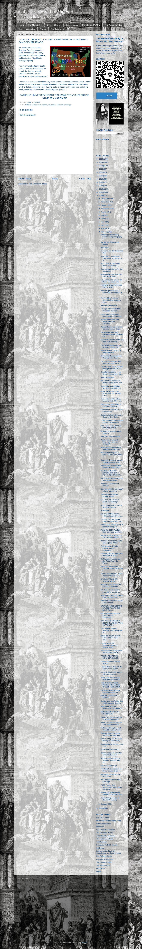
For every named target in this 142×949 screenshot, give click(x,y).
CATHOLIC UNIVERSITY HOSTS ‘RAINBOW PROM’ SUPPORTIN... (112, 623)
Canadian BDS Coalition (105, 830)
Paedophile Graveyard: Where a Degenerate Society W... (109, 442)
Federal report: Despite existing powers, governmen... (109, 548)
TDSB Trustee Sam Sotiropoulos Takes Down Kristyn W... (111, 787)
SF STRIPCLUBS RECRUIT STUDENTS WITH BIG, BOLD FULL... (111, 608)
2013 (101, 808)
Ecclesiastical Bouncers (110, 749)
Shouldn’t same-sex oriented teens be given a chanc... (111, 328)
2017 (101, 186)
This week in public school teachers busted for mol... (111, 400)
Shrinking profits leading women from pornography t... (111, 237)
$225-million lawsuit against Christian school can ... (111, 357)
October (104, 205)
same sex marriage (64, 105)
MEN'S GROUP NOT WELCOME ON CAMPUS (111, 707)
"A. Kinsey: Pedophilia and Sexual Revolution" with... (111, 729)
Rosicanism (105, 248)
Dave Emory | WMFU (91, 25)
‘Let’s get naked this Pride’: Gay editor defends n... (111, 310)
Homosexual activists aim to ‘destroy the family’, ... (111, 275)
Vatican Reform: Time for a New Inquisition (111, 351)
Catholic (28, 105)
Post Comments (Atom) (38, 184)
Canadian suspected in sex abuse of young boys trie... (111, 373)
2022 (101, 169)
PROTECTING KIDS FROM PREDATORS (111, 286)
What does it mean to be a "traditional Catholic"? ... (111, 405)
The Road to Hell (58, 29)
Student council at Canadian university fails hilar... (111, 754)
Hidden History (71, 25)
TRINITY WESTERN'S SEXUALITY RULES (109, 657)
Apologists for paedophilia (110, 436)
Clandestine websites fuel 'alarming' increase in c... (111, 387)
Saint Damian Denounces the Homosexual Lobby (112, 479)
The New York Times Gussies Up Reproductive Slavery (112, 368)
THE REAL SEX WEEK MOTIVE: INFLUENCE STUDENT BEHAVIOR (110, 685)
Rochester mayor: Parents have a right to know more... (110, 638)
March (103, 228)
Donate (109, 96)
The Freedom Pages (104, 862)
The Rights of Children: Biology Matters (109, 495)
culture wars (36, 105)
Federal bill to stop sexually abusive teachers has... (111, 466)
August (104, 212)
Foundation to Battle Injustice (107, 845)
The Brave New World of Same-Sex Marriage (110, 501)
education (52, 105)
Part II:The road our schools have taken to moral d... (111, 718)
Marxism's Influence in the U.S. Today (110, 775)
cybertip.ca (100, 868)
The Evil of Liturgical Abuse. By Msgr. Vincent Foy (111, 346)
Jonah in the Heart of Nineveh (44, 11)
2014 (101, 196)
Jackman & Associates (104, 859)
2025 (101, 159)
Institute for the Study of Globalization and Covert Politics (108, 852)
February (104, 232)
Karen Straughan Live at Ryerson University (110, 799)
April (103, 225)
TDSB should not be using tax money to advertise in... (112, 421)
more (62, 90)
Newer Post (24, 178)
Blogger (85, 943)
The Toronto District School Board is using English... (111, 770)
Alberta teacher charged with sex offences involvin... (111, 652)
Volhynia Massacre (103, 824)
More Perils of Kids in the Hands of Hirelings (110, 265)
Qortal (98, 871)
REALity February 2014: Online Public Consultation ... (111, 455)
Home (21, 25)
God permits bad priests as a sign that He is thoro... (111, 416)
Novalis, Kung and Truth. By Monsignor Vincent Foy (111, 740)
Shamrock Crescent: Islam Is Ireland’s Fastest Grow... (111, 461)
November (105, 202)
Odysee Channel (54, 25)
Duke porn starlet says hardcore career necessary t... (112, 568)
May (103, 222)
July (103, 215)
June (103, 218)
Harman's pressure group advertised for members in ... (111, 293)
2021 (101, 172)
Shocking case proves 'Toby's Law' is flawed (112, 602)
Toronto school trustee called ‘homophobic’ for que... (111, 575)
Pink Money (105, 510)
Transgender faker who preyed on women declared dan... (112, 334)
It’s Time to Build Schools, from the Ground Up (110, 691)
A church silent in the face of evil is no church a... (111, 673)
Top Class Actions (103, 865)
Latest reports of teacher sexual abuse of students (111, 315)
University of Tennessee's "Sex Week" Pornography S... (111, 258)
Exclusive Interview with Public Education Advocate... (110, 321)
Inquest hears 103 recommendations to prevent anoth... (109, 645)
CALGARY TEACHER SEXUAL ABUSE (109, 580)
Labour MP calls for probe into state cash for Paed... (112, 341)
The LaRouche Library (104, 839)
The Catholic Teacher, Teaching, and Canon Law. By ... (112, 630)
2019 (101, 179)
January (104, 804)
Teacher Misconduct (26, 29)
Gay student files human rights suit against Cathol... (112, 515)
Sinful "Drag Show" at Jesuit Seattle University (111, 506)
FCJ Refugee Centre (104, 856)
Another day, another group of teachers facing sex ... (112, 526)
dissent (44, 105)
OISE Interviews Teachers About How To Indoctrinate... (110, 615)
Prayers (43, 29)
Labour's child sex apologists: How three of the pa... (112, 554)
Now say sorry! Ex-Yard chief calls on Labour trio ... (111, 490)
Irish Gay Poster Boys (109, 766)
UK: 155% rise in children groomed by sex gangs (110, 591)
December (105, 198)
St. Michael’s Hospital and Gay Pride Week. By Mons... (110, 561)
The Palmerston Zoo (113, 25)
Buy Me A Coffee (35, 25)
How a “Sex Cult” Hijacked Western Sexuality (111, 427)
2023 (101, 166)
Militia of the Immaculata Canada (108, 821)
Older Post (85, 178)
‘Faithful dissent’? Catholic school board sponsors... (111, 734)
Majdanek (100, 827)
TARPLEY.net (101, 842)
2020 (101, 176)
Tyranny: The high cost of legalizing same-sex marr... (112, 520)
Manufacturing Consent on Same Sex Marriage (111, 585)
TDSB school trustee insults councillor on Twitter (111, 668)
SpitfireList (100, 848)
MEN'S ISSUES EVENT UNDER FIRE (110, 713)
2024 (101, 162)
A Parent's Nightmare (109, 305)
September (105, 208)
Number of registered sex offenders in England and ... (112, 793)
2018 (101, 182)
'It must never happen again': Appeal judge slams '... (111, 542)
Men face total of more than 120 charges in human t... (111, 536)
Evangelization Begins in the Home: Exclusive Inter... (111, 281)
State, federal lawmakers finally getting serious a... (111, 678)
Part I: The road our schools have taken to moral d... (111, 724)
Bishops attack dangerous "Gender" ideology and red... (110, 760)
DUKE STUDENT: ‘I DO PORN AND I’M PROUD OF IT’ (111, 393)
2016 (101, 189)
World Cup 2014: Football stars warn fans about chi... (112, 531)
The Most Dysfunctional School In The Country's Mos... (111, 300)
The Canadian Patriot (104, 833)
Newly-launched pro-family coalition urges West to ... (111, 448)
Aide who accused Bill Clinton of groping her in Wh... (112, 596)
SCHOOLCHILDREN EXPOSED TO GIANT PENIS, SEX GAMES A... (111, 473)
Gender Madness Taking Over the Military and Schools (112, 702)
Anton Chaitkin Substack (105, 836)
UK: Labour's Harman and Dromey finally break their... (112, 382)
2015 (101, 192)
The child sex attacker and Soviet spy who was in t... (111, 362)
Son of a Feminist (107, 377)
